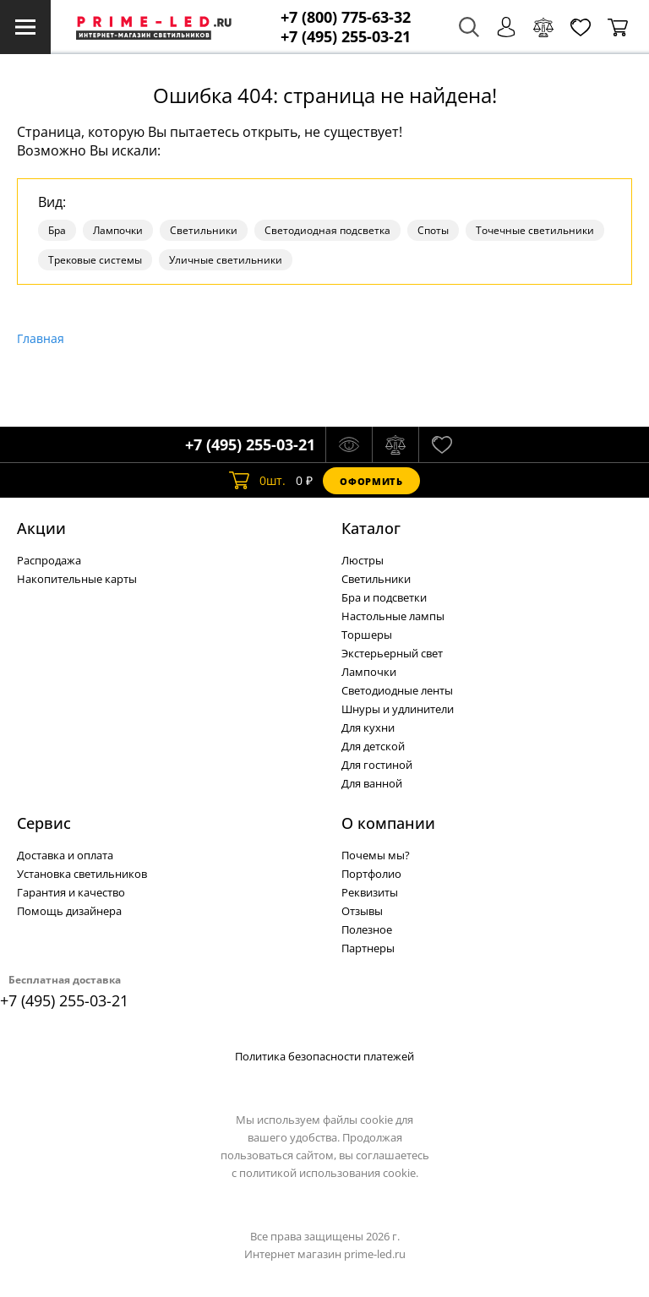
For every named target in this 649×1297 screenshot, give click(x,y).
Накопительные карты (77, 578)
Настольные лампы (392, 616)
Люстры (362, 560)
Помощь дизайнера (69, 910)
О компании (388, 823)
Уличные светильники (225, 260)
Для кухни (368, 727)
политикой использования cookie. (328, 1172)
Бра (57, 230)
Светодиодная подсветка (327, 230)
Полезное (366, 929)
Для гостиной (376, 764)
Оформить (371, 481)
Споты (433, 230)
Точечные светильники (535, 230)
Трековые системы (95, 260)
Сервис (44, 823)
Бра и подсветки (384, 597)
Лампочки (118, 230)
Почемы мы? (375, 855)
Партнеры (368, 948)
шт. (257, 481)
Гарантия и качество (71, 892)
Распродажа (49, 560)
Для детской (373, 746)
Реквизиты (369, 892)
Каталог (371, 528)
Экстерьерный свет (392, 653)
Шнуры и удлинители (397, 709)
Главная (40, 338)
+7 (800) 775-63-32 (346, 17)
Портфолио (371, 873)
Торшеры (366, 634)
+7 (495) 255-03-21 (346, 36)
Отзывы (362, 910)
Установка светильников (82, 873)
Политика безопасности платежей (324, 1056)
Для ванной (371, 783)
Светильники (203, 230)
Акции (41, 528)
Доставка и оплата (65, 855)
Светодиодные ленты (397, 690)
